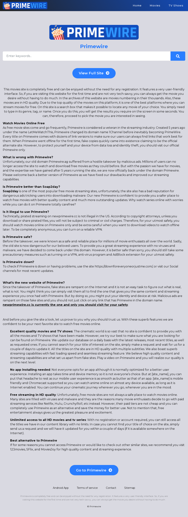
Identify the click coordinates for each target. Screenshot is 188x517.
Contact (111, 489)
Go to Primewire (94, 471)
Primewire (95, 507)
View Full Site (94, 73)
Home (137, 5)
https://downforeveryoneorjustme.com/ (123, 267)
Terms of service (87, 489)
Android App (61, 489)
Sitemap (129, 489)
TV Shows (175, 5)
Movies (155, 5)
